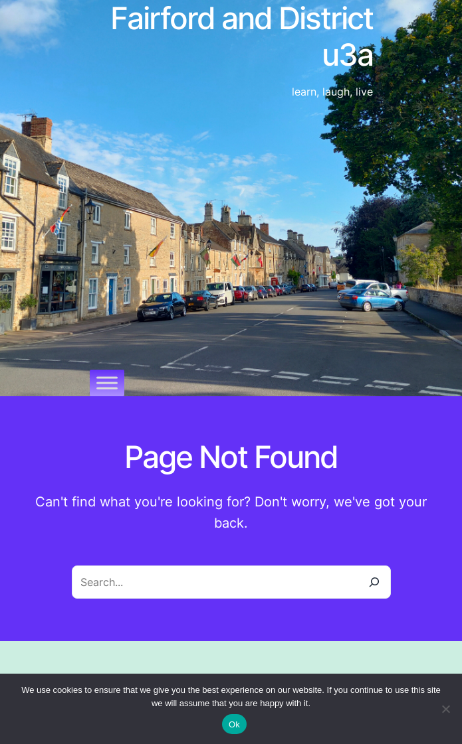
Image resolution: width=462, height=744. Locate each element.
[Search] (374, 582)
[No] (445, 708)
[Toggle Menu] (107, 382)
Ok (234, 724)
